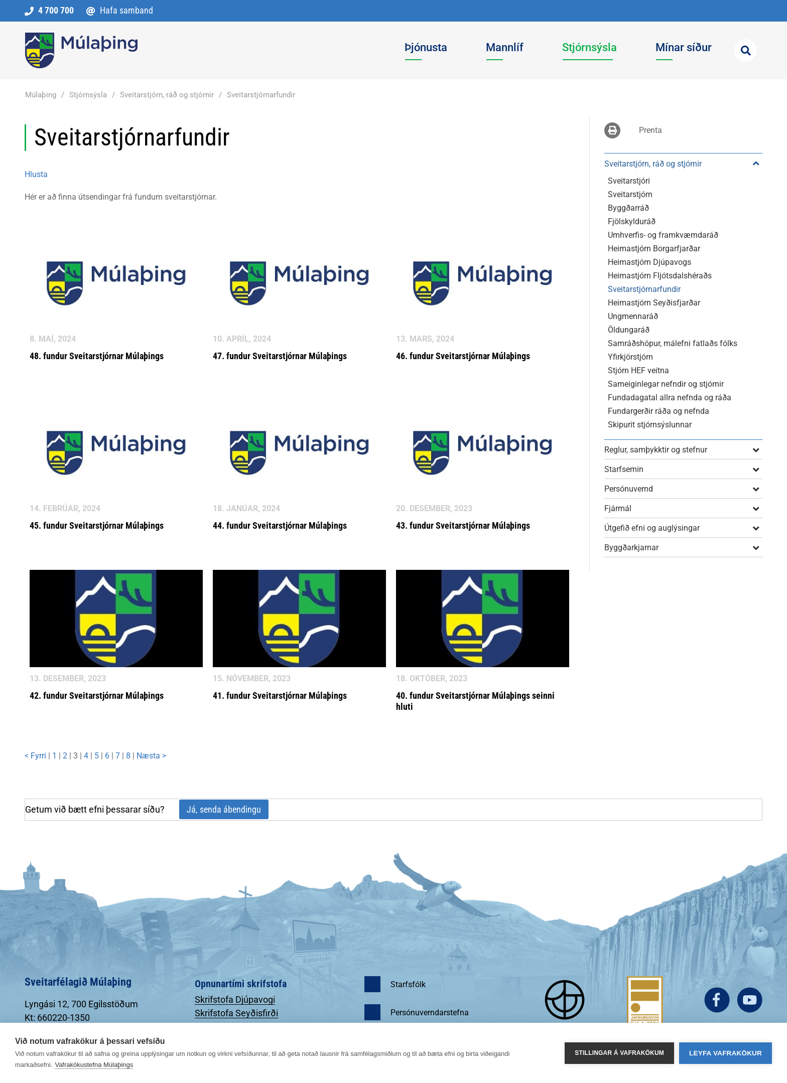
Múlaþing (40, 94)
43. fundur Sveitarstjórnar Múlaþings (463, 525)
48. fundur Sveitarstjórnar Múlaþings (97, 356)
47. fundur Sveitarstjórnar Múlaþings (280, 356)
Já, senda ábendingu (224, 809)
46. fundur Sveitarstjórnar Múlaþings (463, 356)
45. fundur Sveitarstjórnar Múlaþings (97, 525)
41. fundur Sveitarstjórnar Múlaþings (280, 695)
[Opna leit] (745, 50)
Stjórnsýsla (88, 94)
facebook (717, 1000)
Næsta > (151, 755)
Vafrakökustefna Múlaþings (94, 1064)
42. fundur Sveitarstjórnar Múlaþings (97, 695)
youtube (749, 1000)
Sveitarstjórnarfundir (261, 94)
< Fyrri (36, 755)
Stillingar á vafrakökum (619, 1052)
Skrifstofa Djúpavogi (235, 999)
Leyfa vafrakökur (725, 1053)
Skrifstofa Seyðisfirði (236, 1013)
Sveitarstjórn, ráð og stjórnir (167, 94)
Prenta (650, 130)
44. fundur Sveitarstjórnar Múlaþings (280, 525)
